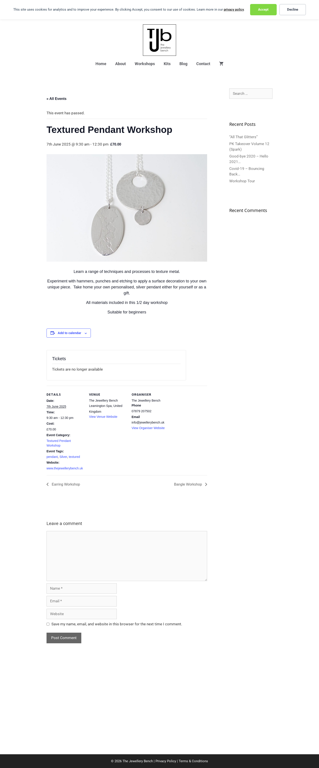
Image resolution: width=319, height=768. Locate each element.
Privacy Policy (166, 761)
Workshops (145, 64)
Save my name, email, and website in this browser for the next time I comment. (116, 624)
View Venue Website (103, 416)
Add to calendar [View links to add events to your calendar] (69, 333)
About (120, 64)
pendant (52, 457)
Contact (203, 64)
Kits (167, 64)
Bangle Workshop (188, 484)
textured (74, 457)
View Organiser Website (148, 428)
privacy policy (234, 10)
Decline (292, 10)
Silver (63, 457)
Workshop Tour (242, 181)
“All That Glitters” (243, 137)
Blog (183, 64)
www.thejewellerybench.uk (65, 468)
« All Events (56, 99)
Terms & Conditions (193, 761)
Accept (263, 10)
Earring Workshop (65, 484)
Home (100, 64)
